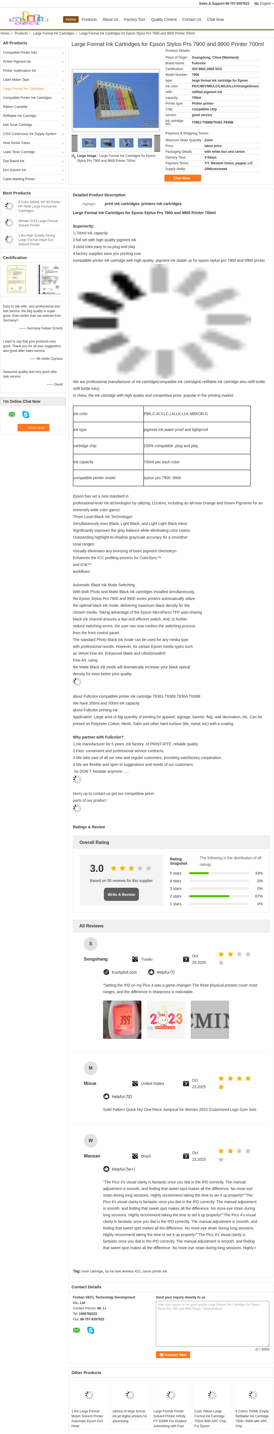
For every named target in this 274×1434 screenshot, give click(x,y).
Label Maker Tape (16, 80)
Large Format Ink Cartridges (53, 33)
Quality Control (164, 19)
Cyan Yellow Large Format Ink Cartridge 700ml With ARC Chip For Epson (210, 1418)
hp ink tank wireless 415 (122, 1271)
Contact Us (191, 19)
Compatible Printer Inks (20, 52)
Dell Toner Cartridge (17, 125)
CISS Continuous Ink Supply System (29, 134)
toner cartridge (92, 1271)
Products (89, 19)
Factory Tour (134, 19)
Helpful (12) (122, 1096)
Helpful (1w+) (123, 1169)
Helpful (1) (166, 972)
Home (71, 19)
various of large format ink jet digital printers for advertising (129, 1416)
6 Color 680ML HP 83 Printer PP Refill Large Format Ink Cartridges (39, 206)
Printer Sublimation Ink (19, 71)
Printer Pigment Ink (17, 62)
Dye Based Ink (13, 161)
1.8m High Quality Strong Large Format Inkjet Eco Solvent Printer (36, 240)
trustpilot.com (124, 972)
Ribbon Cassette (15, 107)
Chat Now (215, 19)
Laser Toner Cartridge (19, 152)
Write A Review (121, 894)
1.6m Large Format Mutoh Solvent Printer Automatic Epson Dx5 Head (87, 1418)
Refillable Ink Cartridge (19, 116)
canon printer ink (154, 1271)
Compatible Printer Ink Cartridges (27, 98)
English (267, 3)
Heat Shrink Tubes (16, 143)
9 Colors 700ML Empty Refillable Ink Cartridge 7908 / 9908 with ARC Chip (252, 1418)
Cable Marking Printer (19, 179)
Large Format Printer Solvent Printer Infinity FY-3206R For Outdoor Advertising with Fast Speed (170, 1421)
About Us (111, 19)
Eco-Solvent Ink (14, 170)
